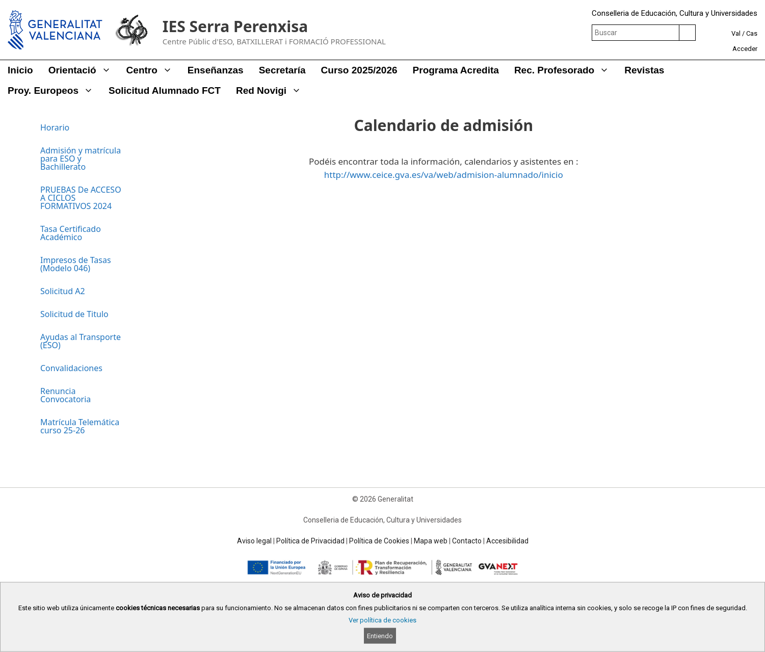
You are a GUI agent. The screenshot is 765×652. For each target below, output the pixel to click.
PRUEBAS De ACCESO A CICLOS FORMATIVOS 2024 (80, 198)
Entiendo (380, 636)
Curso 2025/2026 (359, 70)
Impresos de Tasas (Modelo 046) (75, 264)
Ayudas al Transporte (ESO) (80, 341)
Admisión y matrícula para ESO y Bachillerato (80, 158)
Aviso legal (254, 541)
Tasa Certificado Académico (70, 233)
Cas (751, 33)
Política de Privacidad (310, 541)
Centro (153, 70)
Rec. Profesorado (565, 70)
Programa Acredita (456, 70)
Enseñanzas (216, 70)
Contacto (467, 541)
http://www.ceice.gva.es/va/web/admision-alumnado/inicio (443, 174)
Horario (54, 127)
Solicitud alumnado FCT (165, 90)
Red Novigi (272, 91)
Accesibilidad (507, 541)
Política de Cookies (379, 541)
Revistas (644, 70)
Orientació (83, 70)
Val (736, 33)
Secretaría (282, 70)
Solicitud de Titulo (74, 314)
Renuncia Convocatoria (65, 395)
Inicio (20, 70)
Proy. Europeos (54, 91)
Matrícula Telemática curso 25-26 (79, 426)
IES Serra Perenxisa (235, 26)
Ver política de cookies (382, 620)
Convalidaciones (71, 368)
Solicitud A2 (62, 291)
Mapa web (430, 541)
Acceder (744, 49)
